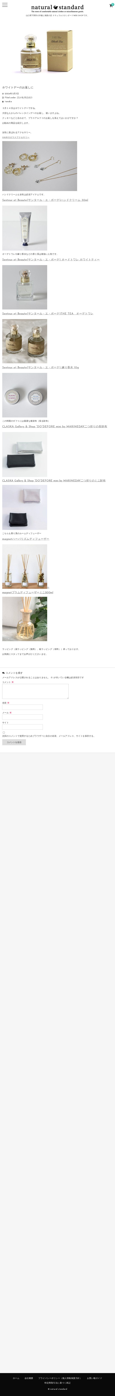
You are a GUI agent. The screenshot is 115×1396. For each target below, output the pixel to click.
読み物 (20, 98)
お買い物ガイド (94, 1378)
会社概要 (29, 1378)
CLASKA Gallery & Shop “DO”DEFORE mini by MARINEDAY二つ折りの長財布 (54, 426)
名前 (5, 703)
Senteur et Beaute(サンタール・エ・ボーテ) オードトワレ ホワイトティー (51, 260)
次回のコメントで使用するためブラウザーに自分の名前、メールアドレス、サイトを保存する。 (49, 736)
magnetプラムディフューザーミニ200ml (27, 592)
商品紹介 (28, 98)
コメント (8, 682)
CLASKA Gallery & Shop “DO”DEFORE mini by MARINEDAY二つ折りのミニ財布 (54, 481)
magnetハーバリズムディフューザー (25, 539)
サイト (5, 723)
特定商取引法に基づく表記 (57, 1383)
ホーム (16, 1378)
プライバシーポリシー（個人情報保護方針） (60, 1378)
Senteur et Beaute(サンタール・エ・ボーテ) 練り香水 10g (40, 367)
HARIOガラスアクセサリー (15, 137)
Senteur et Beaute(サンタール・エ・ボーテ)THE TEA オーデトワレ (47, 313)
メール (7, 713)
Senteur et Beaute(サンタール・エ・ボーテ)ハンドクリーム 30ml (45, 200)
